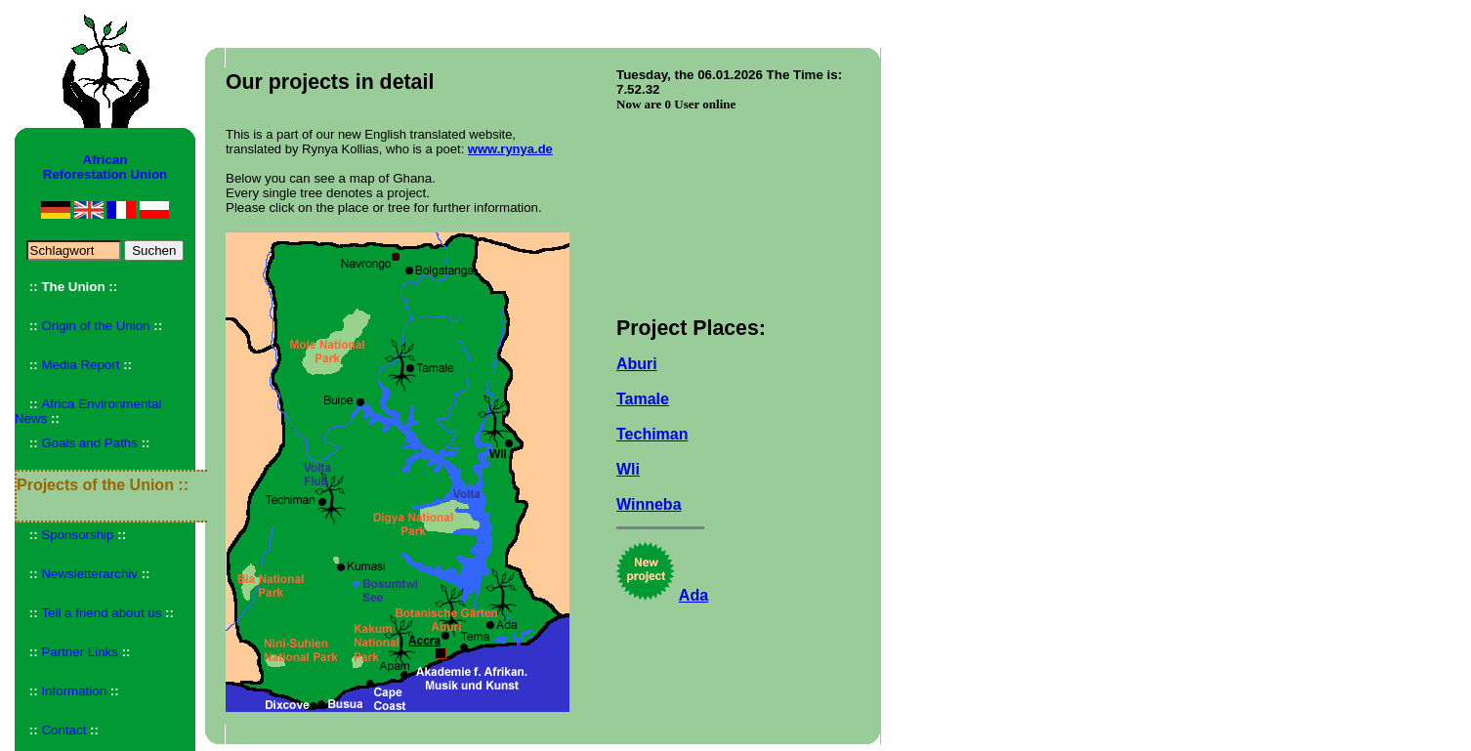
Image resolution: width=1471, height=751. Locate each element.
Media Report (80, 364)
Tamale (642, 399)
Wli (628, 469)
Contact (63, 730)
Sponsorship (77, 534)
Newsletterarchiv (89, 573)
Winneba (649, 504)
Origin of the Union (95, 325)
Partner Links (79, 652)
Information (73, 691)
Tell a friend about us (101, 612)
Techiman (652, 434)
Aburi (636, 363)
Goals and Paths (89, 443)
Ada (693, 595)
